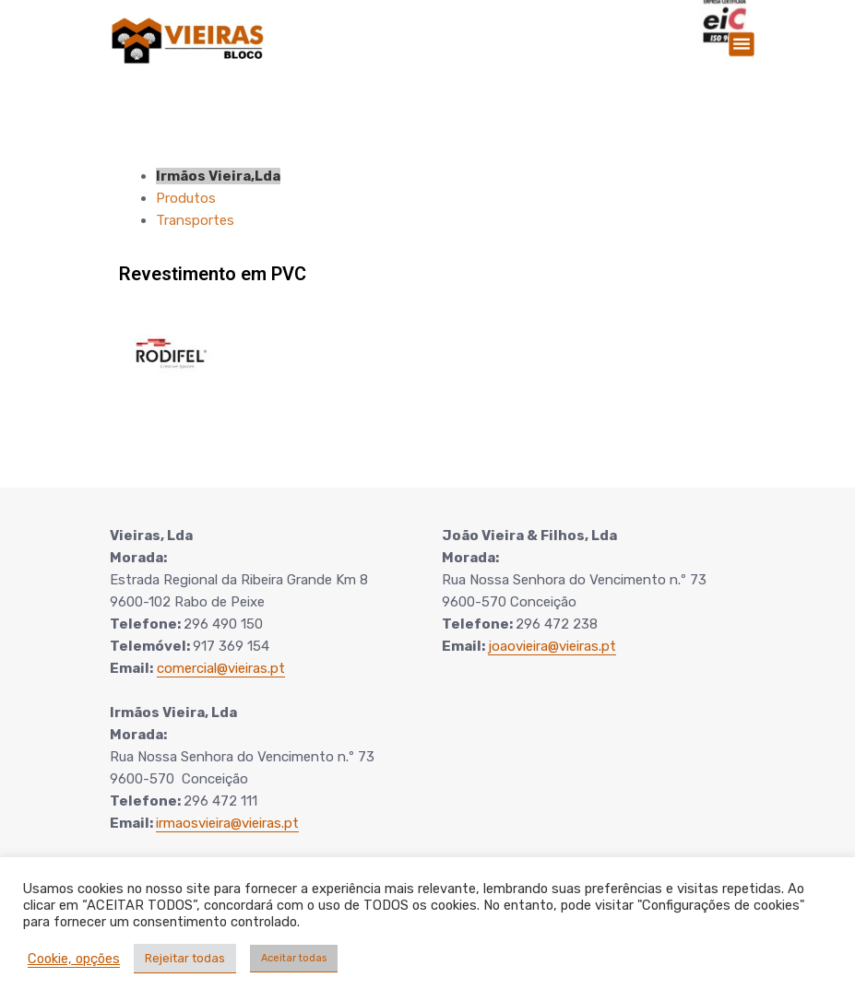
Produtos (186, 198)
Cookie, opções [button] (74, 958)
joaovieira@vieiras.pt (552, 646)
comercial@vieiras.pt (221, 668)
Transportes (195, 220)
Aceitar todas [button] (294, 958)
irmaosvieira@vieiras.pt (227, 823)
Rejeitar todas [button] (185, 958)
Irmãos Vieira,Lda (218, 176)
